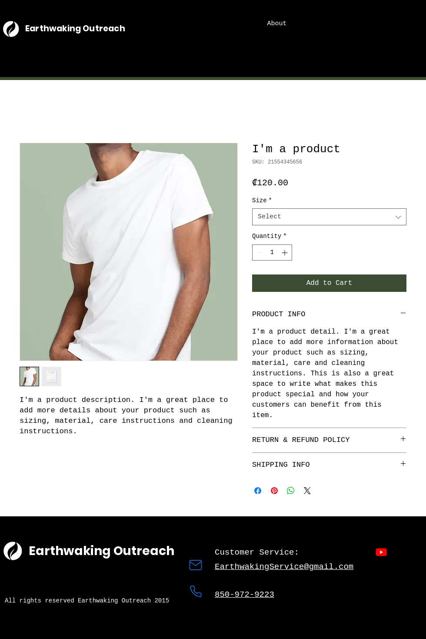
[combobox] (329, 216)
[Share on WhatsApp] (291, 490)
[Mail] (195, 565)
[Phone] (195, 591)
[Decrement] (258, 252)
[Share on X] (307, 490)
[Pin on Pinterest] (274, 490)
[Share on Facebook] (258, 490)
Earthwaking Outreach (75, 28)
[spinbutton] (272, 252)
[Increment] (285, 252)
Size (262, 200)
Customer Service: (259, 552)
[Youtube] (381, 552)
